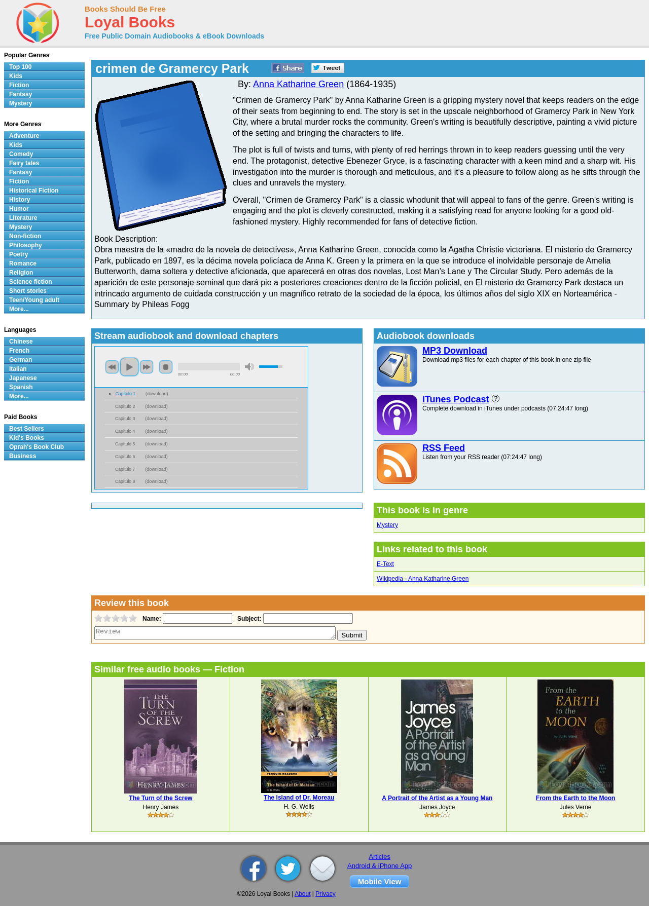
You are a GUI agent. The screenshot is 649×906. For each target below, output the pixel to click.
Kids (15, 76)
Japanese (23, 378)
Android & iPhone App (379, 866)
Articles (379, 856)
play (129, 367)
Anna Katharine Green (298, 84)
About (302, 893)
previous (112, 367)
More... (19, 309)
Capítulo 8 (125, 481)
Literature (23, 217)
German (20, 359)
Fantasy (20, 94)
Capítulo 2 (125, 406)
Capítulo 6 (125, 456)
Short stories (28, 290)
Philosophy (25, 245)
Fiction (19, 85)
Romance (23, 263)
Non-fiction (25, 236)
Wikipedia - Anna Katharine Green (422, 578)
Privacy (325, 893)
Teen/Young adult (34, 300)
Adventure (24, 135)
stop (166, 367)
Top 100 (20, 66)
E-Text (385, 564)
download (157, 393)
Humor (19, 208)
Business (22, 456)
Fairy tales (24, 163)
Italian (18, 368)
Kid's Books (26, 437)
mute (249, 366)
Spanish (21, 387)
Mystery (387, 524)
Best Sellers (26, 428)
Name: (151, 618)
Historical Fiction (33, 190)
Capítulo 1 (125, 393)
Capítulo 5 (125, 443)
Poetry (18, 254)
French (19, 350)
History (19, 199)
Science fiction (30, 281)
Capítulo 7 (125, 469)
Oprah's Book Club (36, 446)
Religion (21, 272)
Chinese (21, 341)
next (146, 367)
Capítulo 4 (125, 431)
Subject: (248, 618)
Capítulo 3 (125, 418)
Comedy (21, 154)
